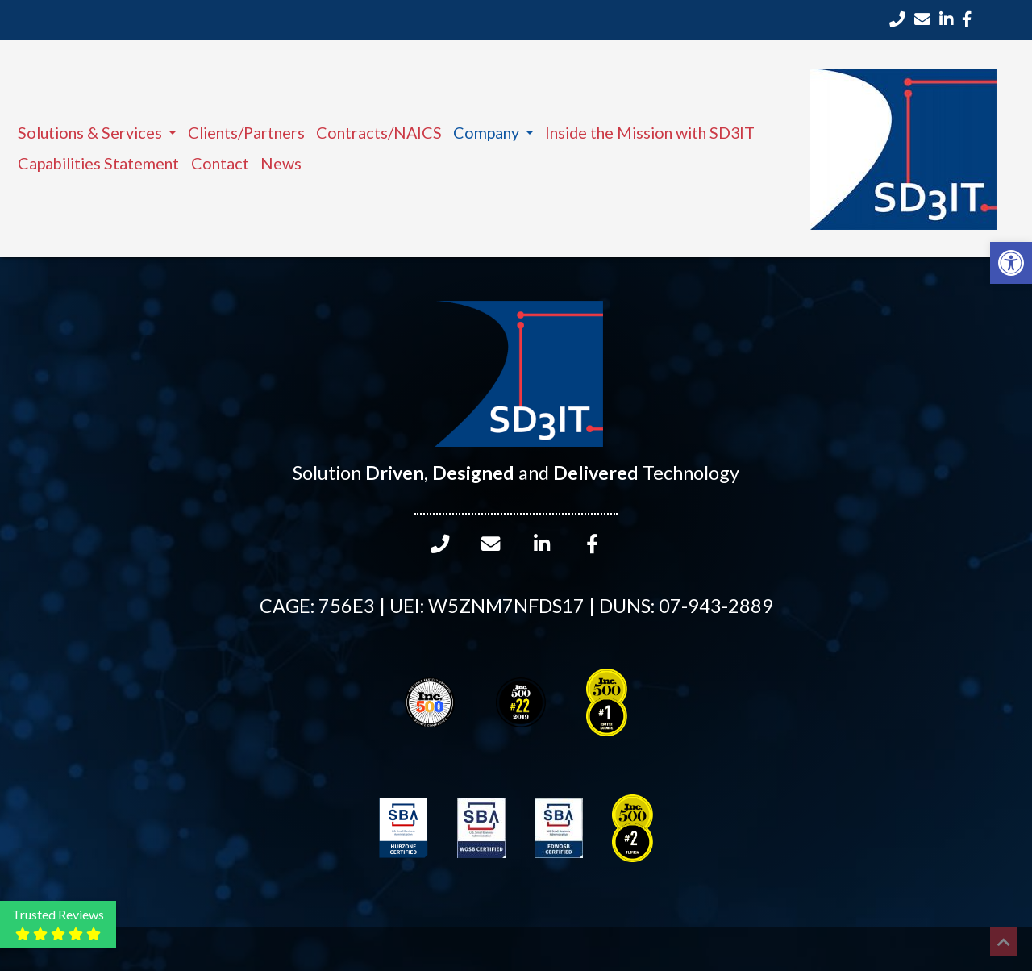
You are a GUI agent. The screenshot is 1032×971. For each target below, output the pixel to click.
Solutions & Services (97, 132)
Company (493, 132)
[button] (1011, 263)
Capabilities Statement (98, 163)
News (281, 163)
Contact (220, 163)
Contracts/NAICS (379, 132)
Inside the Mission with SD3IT (650, 132)
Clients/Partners (246, 132)
